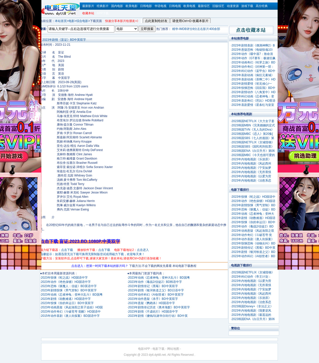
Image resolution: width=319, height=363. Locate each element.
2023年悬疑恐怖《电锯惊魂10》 (253, 49)
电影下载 (158, 349)
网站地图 (173, 349)
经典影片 (103, 6)
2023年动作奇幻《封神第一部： (253, 66)
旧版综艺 (218, 6)
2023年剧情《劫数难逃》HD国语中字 (66, 299)
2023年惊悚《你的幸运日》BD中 (253, 222)
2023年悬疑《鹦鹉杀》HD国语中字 (151, 303)
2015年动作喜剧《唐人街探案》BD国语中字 (70, 316)
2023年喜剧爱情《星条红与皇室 (253, 105)
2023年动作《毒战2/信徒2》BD (252, 226)
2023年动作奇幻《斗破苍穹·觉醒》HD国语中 (70, 311)
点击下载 (67, 250)
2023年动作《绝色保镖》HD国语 (253, 201)
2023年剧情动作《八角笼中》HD (253, 92)
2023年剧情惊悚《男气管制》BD (253, 205)
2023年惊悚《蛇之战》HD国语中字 (64, 277)
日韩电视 (175, 6)
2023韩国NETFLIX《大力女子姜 (253, 121)
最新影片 (88, 6)
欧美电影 (132, 6)
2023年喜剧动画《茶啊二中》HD (253, 79)
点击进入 (143, 250)
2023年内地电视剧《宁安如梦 (251, 168)
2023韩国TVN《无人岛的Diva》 (253, 129)
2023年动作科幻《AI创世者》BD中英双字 (156, 294)
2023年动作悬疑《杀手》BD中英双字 (153, 299)
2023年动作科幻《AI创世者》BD (253, 256)
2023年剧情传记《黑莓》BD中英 (253, 247)
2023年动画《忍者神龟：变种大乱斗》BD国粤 (71, 294)
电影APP (144, 349)
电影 (72, 21)
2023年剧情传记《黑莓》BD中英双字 (153, 286)
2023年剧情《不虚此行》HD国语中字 (153, 311)
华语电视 (160, 6)
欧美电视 (189, 6)
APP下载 (103, 13)
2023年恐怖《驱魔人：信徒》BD (253, 209)
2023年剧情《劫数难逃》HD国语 (253, 218)
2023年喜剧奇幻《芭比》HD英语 (253, 100)
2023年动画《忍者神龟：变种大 (253, 213)
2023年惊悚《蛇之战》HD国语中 (253, 196)
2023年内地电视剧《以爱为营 (251, 176)
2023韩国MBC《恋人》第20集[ (252, 134)
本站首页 (61, 21)
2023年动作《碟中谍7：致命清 (252, 54)
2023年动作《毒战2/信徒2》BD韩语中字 (155, 282)
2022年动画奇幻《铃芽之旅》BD (253, 62)
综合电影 (82, 21)
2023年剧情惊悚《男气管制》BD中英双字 (68, 290)
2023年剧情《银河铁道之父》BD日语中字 (156, 290)
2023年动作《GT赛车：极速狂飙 (253, 58)
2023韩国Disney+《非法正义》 (252, 306)
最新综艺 (204, 6)
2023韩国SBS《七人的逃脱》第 (253, 138)
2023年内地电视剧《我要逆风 (251, 310)
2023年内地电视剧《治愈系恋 (251, 180)
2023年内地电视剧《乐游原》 (251, 159)
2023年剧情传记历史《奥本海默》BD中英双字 (159, 307)
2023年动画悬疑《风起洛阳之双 (253, 230)
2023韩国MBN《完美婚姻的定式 (253, 125)
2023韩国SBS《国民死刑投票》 (253, 146)
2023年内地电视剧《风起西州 (251, 163)
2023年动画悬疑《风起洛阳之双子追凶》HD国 (72, 307)
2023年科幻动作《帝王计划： (251, 276)
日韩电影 (146, 6)
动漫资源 (233, 6)
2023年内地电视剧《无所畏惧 (251, 172)
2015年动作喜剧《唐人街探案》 (253, 239)
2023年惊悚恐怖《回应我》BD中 (253, 88)
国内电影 (117, 6)
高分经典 (262, 6)
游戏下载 (247, 6)
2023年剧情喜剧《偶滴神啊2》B (253, 45)
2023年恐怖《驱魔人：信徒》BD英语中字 (68, 286)
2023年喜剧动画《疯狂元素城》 (253, 75)
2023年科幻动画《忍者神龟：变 (253, 96)
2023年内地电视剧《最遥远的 (251, 315)
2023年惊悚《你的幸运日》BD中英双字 (67, 303)
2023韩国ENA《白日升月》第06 (253, 151)
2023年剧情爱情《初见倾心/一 (252, 83)
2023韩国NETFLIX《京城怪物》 (253, 142)
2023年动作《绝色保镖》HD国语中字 (66, 282)
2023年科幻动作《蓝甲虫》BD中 (253, 71)
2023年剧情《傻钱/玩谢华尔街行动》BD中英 (158, 316)
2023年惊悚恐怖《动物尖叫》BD (253, 243)
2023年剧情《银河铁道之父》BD (253, 252)
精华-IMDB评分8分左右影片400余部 (196, 29)
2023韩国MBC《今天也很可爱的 (253, 155)
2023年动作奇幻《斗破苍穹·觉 (252, 235)
